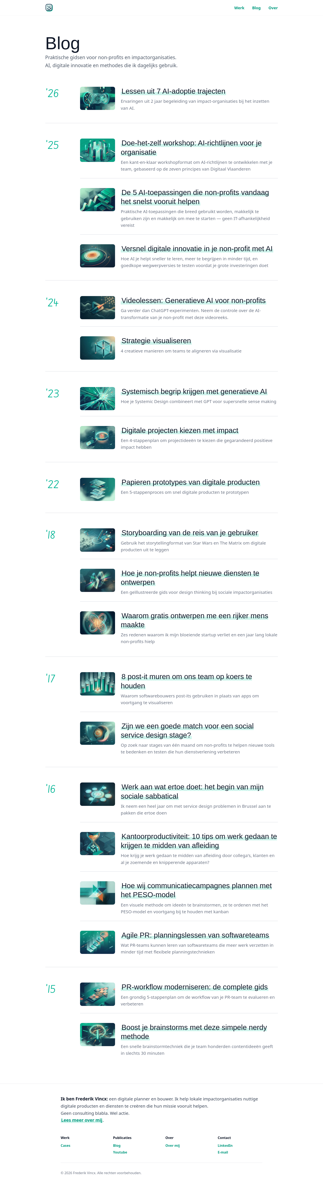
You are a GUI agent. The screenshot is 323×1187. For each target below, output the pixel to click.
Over (273, 7)
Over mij (172, 1145)
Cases (65, 1145)
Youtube (120, 1152)
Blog (256, 7)
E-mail (223, 1152)
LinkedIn (225, 1145)
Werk (239, 7)
